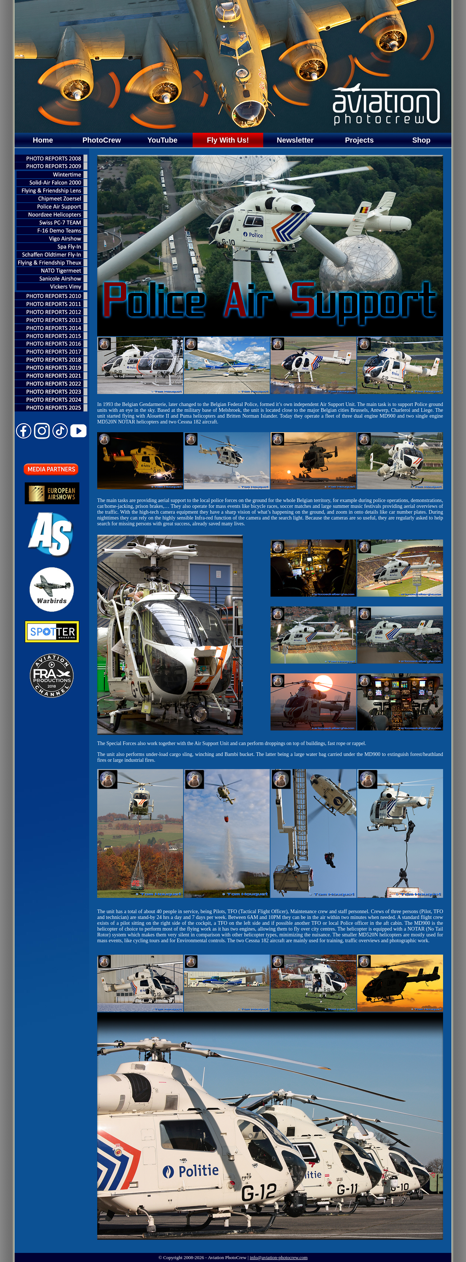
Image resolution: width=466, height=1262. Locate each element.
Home (43, 140)
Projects (359, 140)
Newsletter (295, 140)
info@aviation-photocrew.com (279, 1257)
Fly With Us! (228, 140)
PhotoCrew (101, 140)
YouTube (162, 140)
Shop (421, 140)
